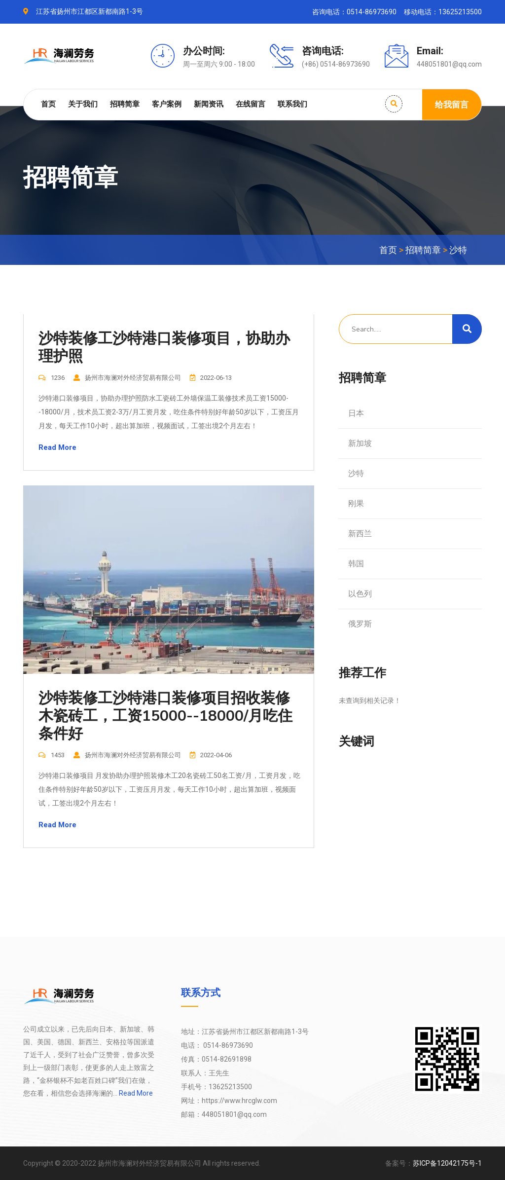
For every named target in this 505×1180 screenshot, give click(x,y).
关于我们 (83, 104)
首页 (48, 104)
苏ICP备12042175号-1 (447, 1163)
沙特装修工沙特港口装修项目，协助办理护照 (164, 348)
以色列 (360, 593)
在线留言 (250, 104)
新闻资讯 (208, 104)
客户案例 (166, 104)
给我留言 (452, 105)
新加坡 (360, 443)
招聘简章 (125, 104)
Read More (57, 447)
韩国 (356, 563)
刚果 (356, 503)
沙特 (458, 250)
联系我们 (292, 104)
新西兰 (360, 533)
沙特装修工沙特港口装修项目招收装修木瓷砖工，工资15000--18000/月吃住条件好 (165, 716)
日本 (356, 413)
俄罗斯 (360, 623)
